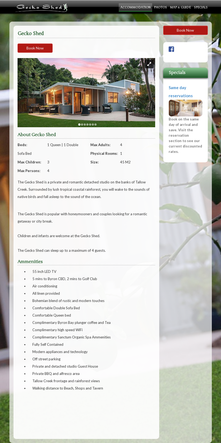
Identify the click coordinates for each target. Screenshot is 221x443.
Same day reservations (185, 120)
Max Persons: (29, 171)
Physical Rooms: (104, 153)
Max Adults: (100, 145)
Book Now (35, 48)
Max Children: (29, 162)
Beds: (22, 145)
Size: (94, 162)
